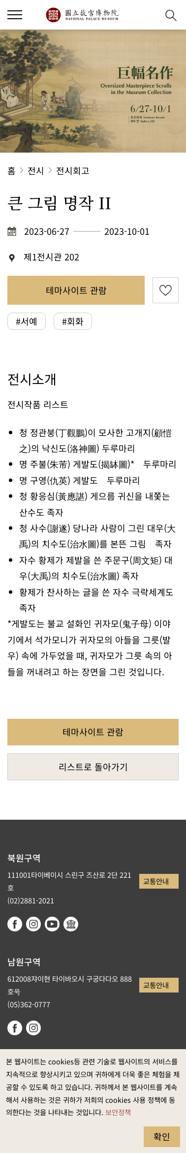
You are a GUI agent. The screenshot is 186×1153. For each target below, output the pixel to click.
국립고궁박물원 (82, 15)
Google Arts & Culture (70, 924)
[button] (146, 15)
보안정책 (118, 1112)
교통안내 (156, 881)
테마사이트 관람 (76, 290)
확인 (162, 1136)
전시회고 (73, 170)
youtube (52, 924)
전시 (36, 170)
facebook (14, 924)
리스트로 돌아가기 (93, 766)
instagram (33, 924)
